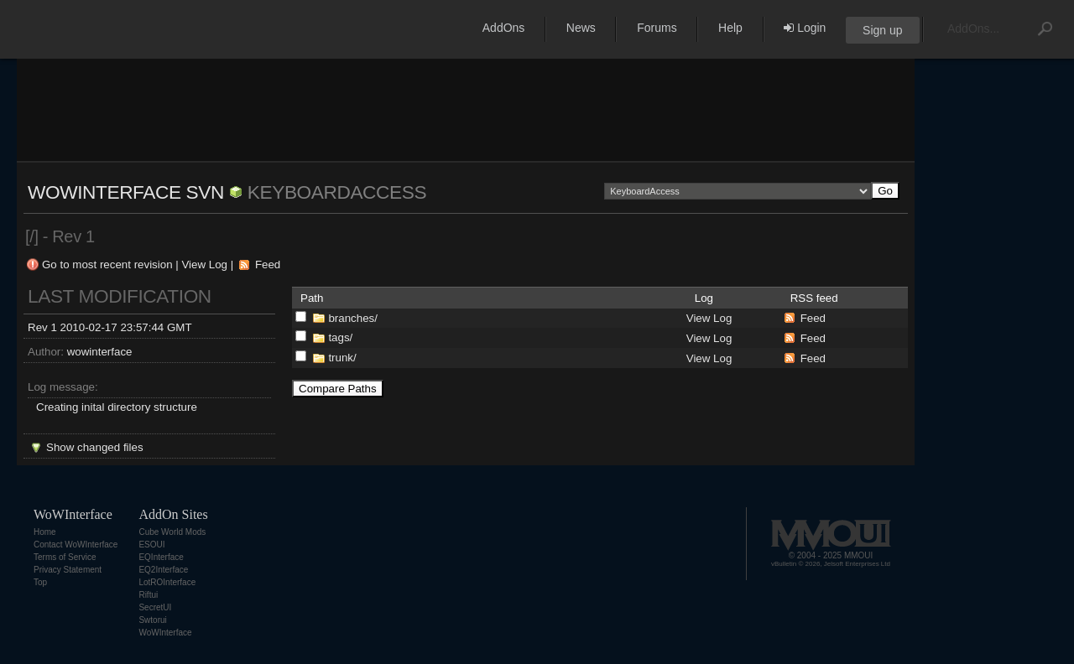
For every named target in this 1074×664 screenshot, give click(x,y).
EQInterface (160, 557)
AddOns (503, 27)
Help (730, 27)
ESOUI (151, 544)
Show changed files (94, 447)
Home (45, 532)
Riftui (148, 594)
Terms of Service (65, 557)
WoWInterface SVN (126, 192)
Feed (267, 264)
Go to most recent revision (107, 264)
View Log (204, 264)
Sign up (882, 30)
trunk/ (342, 357)
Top (40, 582)
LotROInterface (167, 582)
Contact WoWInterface (75, 544)
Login (805, 27)
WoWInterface (164, 632)
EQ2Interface (163, 569)
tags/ (340, 337)
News (581, 27)
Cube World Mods (172, 532)
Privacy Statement (68, 569)
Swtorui (152, 620)
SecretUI (154, 607)
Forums (656, 27)
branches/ (353, 318)
